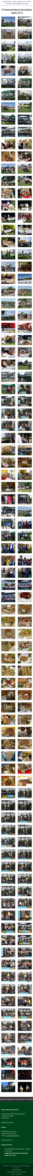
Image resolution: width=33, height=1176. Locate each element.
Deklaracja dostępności (7, 1122)
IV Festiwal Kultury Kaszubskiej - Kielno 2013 (17, 3)
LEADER (14, 1)
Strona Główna (7, 1)
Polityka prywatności (6, 1140)
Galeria (28, 1)
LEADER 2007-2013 (21, 1)
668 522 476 (13, 1131)
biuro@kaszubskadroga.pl (12, 1135)
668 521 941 (13, 1133)
